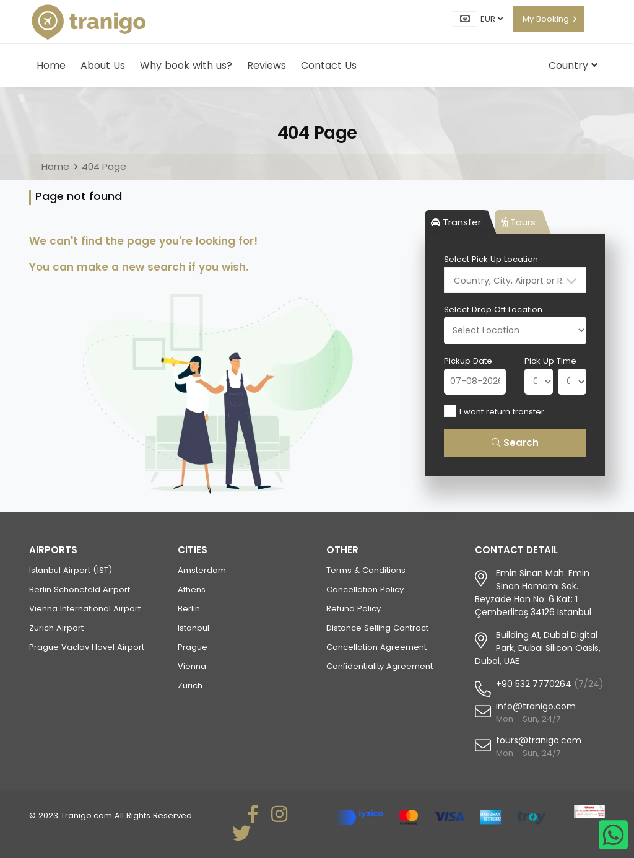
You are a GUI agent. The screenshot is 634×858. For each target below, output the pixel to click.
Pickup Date (468, 361)
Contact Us (329, 65)
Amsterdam (202, 570)
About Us (102, 65)
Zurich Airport (56, 628)
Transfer (456, 222)
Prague (192, 647)
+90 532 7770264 (533, 684)
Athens (192, 589)
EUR (491, 19)
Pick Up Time (550, 361)
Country (573, 65)
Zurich (190, 685)
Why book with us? (186, 65)
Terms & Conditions (366, 570)
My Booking (546, 19)
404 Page (104, 166)
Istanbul (193, 628)
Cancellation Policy (365, 589)
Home (51, 65)
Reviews (266, 65)
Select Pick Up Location (491, 259)
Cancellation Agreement (376, 647)
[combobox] (515, 280)
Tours (518, 222)
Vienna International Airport (85, 609)
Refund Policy (353, 609)
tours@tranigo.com (538, 740)
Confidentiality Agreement (379, 666)
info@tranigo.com (536, 706)
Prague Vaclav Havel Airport (86, 647)
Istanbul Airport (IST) (70, 570)
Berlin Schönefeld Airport (79, 589)
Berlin (189, 609)
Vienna (192, 666)
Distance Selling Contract (377, 628)
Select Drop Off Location (493, 309)
